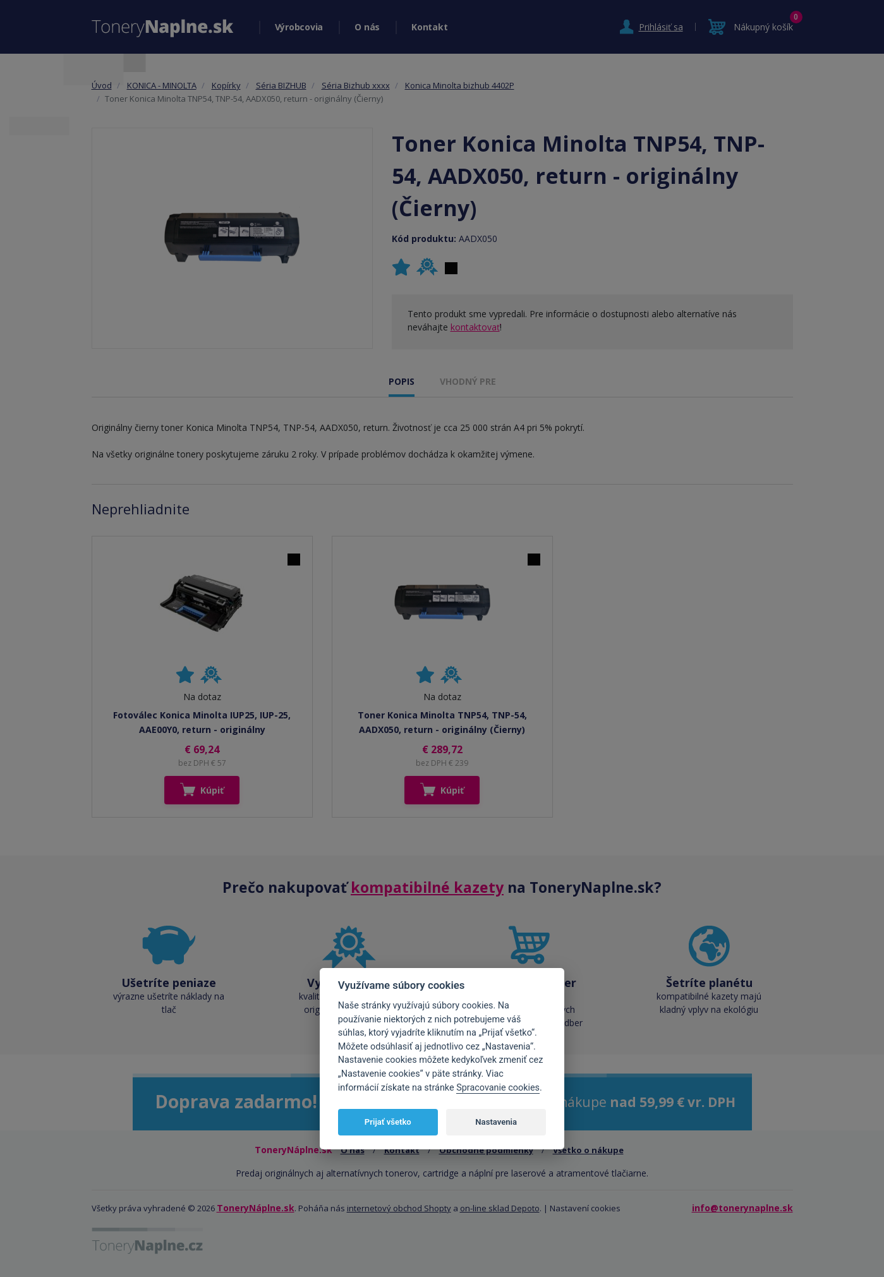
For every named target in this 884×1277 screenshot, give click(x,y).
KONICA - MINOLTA (162, 85)
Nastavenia (496, 1122)
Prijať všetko (388, 1122)
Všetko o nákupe (588, 1150)
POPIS (402, 381)
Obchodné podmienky (486, 1150)
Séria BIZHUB (281, 85)
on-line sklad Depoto (500, 1208)
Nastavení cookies (585, 1208)
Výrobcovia (299, 27)
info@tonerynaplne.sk (742, 1208)
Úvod (102, 85)
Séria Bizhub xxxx (356, 85)
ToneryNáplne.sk (255, 1208)
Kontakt (429, 27)
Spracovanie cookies (498, 1087)
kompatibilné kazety (427, 887)
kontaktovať (475, 327)
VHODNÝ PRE (468, 381)
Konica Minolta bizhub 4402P (459, 85)
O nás (367, 27)
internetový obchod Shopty (399, 1208)
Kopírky (226, 85)
